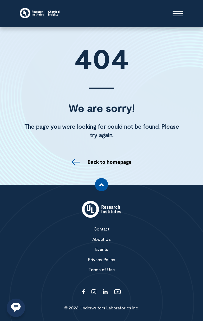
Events (101, 249)
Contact (101, 229)
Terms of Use (102, 270)
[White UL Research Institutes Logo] (101, 209)
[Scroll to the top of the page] (101, 184)
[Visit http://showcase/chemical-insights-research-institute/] (105, 292)
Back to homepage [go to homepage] (109, 162)
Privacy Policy (101, 260)
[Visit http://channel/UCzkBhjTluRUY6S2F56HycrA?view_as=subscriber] (117, 292)
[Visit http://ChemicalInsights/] (83, 292)
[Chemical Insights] (39, 13)
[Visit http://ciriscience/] (93, 292)
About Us (101, 239)
